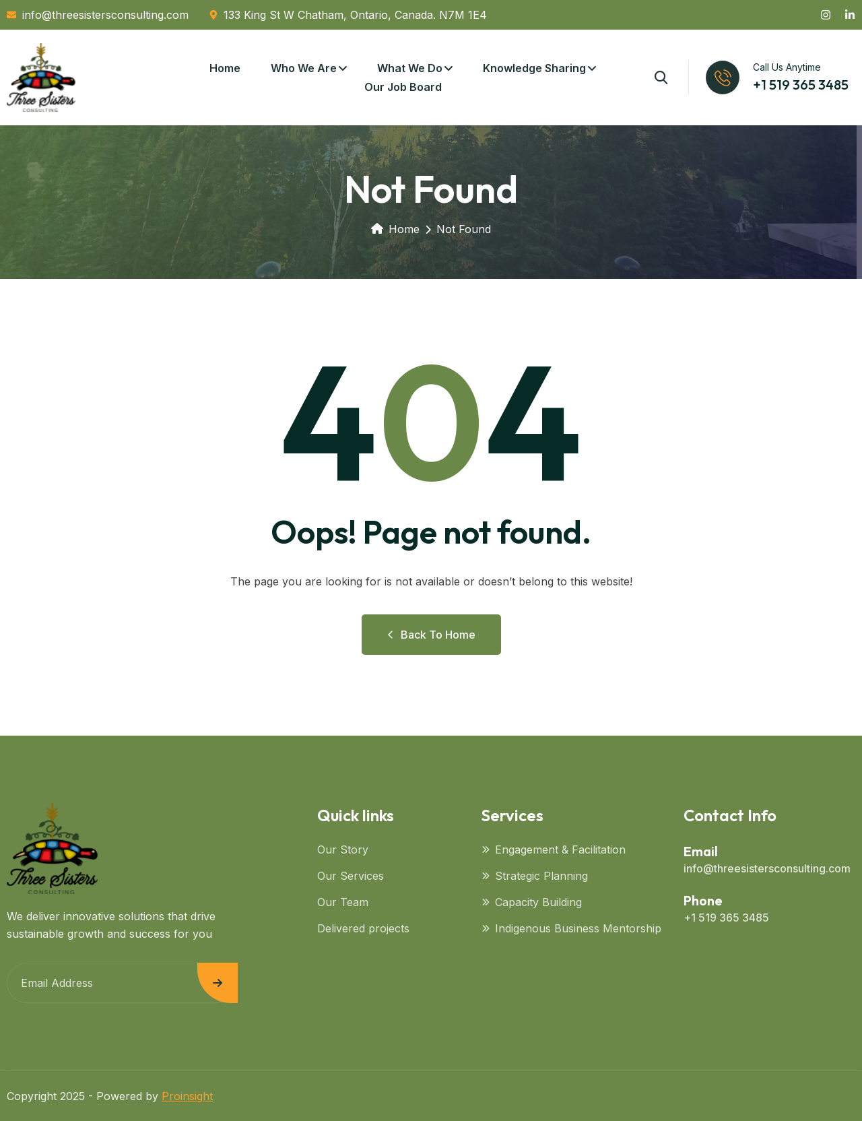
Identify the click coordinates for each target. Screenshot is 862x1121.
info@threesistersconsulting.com (767, 868)
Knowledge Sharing (534, 68)
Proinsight (187, 1096)
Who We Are (304, 68)
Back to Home (431, 634)
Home (224, 68)
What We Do (409, 68)
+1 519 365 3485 (801, 84)
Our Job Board (403, 87)
